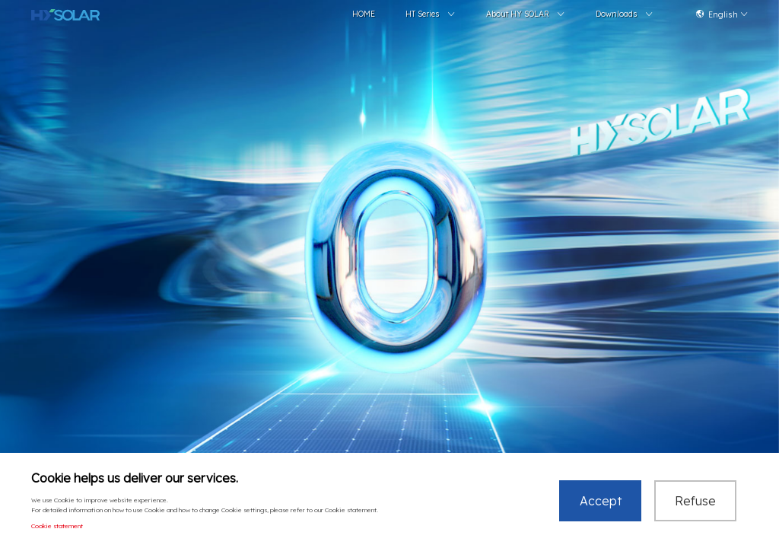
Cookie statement (57, 526)
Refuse (695, 501)
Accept (601, 501)
